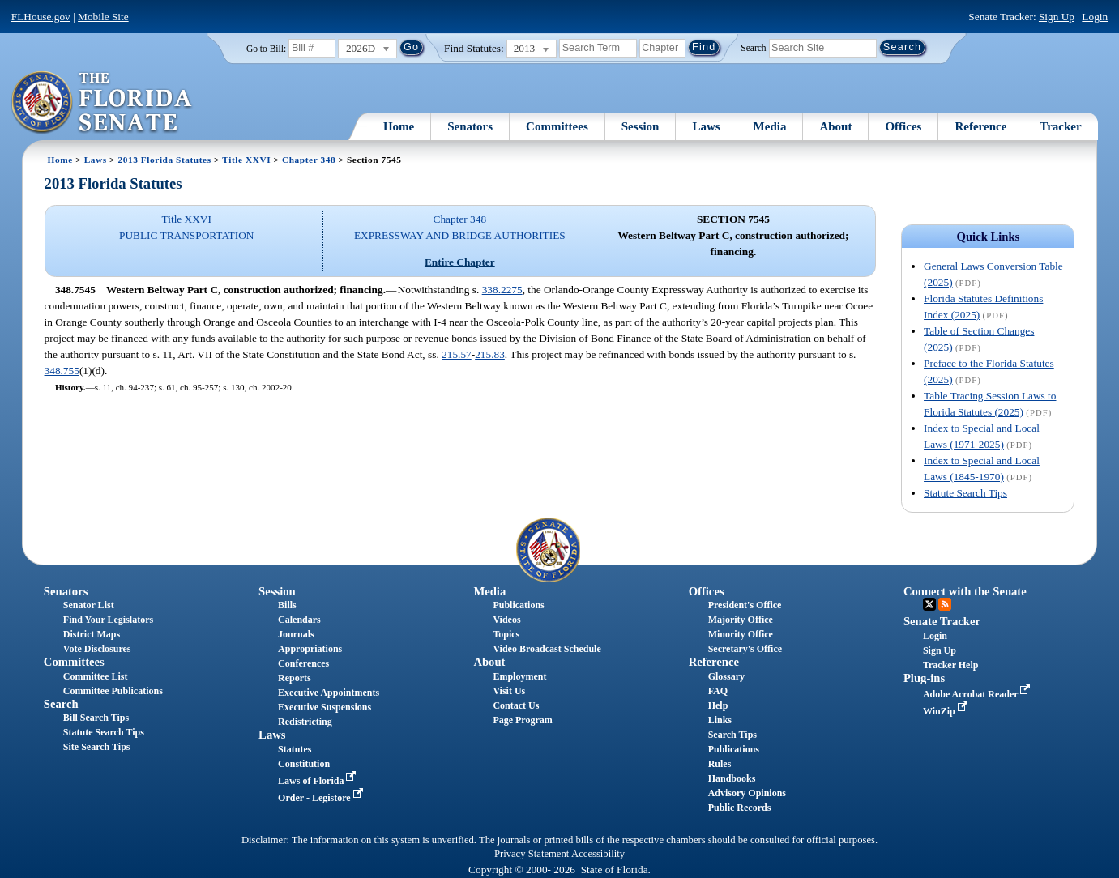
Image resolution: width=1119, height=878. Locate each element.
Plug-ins (924, 677)
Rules (720, 763)
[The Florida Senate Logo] (102, 102)
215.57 (457, 354)
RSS (944, 604)
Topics (506, 634)
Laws (706, 126)
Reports (294, 678)
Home (398, 126)
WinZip (947, 711)
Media (770, 126)
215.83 (490, 354)
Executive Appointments (328, 692)
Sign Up (1056, 17)
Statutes (294, 749)
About (835, 126)
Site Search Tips (96, 746)
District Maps (91, 634)
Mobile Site (103, 17)
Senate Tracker (941, 621)
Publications (518, 605)
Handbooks (732, 778)
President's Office (745, 605)
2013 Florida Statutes (164, 159)
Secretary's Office (745, 648)
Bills (287, 605)
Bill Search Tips (96, 717)
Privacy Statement (531, 853)
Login (1095, 17)
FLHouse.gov (40, 17)
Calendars (299, 619)
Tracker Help (951, 665)
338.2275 (502, 289)
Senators (470, 126)
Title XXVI (246, 159)
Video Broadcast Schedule (546, 648)
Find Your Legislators (108, 619)
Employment (519, 676)
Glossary (726, 676)
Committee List (95, 676)
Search (753, 47)
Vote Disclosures (97, 648)
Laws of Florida (318, 780)
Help (718, 705)
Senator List (88, 605)
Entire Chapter (460, 262)
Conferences (303, 663)
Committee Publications (113, 691)
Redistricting (305, 721)
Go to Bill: (266, 48)
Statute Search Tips (965, 493)
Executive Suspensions (324, 707)
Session (640, 126)
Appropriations (310, 648)
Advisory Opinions (747, 793)
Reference (980, 126)
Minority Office (740, 634)
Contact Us (516, 705)
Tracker (1060, 126)
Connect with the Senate (965, 591)
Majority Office (740, 619)
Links (720, 720)
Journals (296, 634)
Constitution (304, 763)
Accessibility (598, 853)
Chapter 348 (308, 159)
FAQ (718, 691)
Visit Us (509, 691)
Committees (557, 126)
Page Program (522, 720)
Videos (506, 619)
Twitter (929, 604)
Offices (903, 126)
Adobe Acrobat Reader (978, 694)
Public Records (739, 807)
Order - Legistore (322, 797)
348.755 (62, 370)
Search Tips (732, 734)
